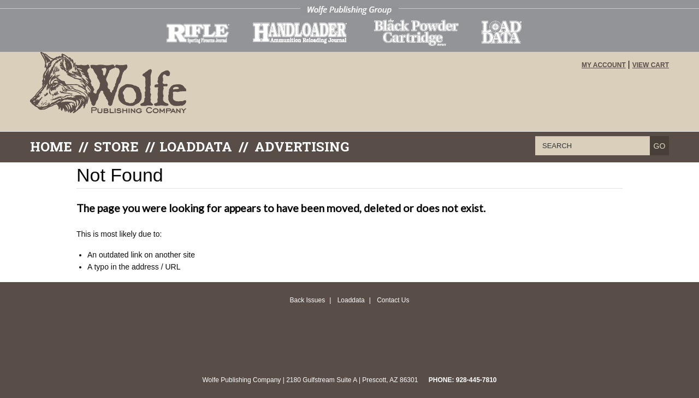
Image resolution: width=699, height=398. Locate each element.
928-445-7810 (476, 380)
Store (116, 146)
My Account (604, 65)
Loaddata (351, 300)
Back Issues (307, 300)
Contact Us (393, 300)
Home (51, 146)
